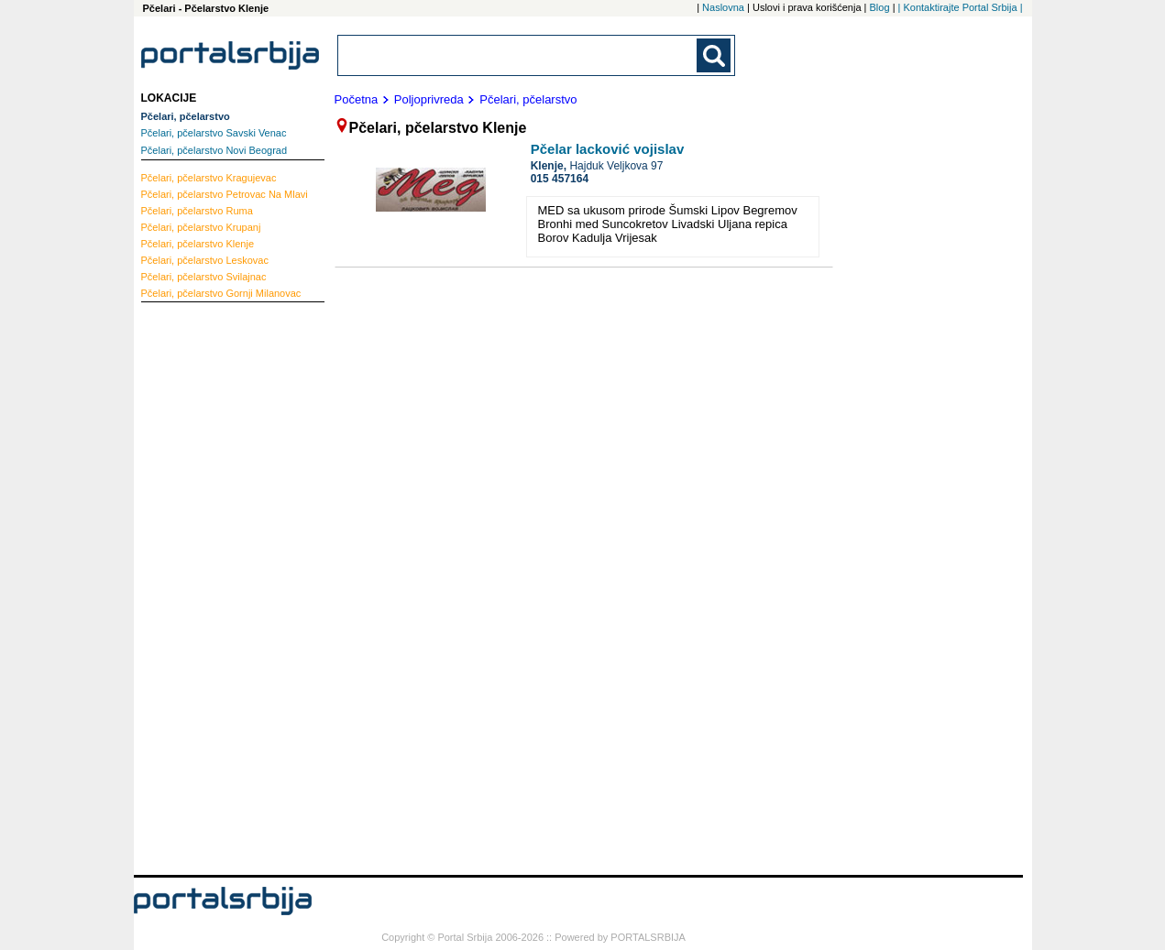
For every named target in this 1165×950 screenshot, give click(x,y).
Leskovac (205, 260)
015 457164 (559, 178)
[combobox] (519, 55)
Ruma (197, 210)
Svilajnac (204, 276)
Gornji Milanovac (221, 293)
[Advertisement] (214, 586)
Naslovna (723, 7)
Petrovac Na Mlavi (224, 194)
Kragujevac (209, 177)
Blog (880, 7)
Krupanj (201, 227)
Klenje (198, 243)
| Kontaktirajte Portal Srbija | (960, 7)
